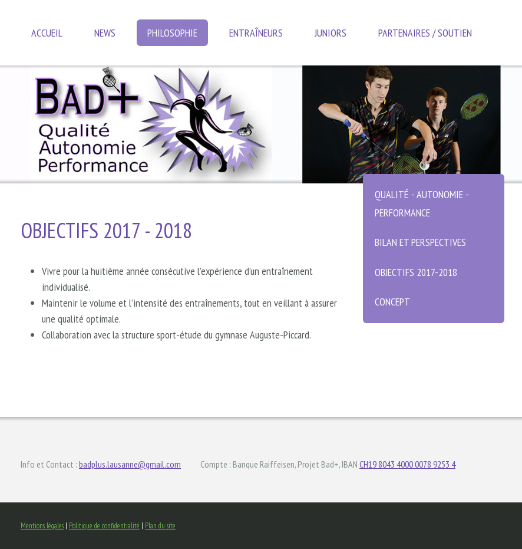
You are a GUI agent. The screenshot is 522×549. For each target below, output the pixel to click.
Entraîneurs (256, 33)
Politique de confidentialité (104, 526)
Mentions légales (42, 526)
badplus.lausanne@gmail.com (130, 464)
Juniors (330, 33)
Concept (392, 301)
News (104, 33)
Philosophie (172, 33)
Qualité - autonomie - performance (422, 203)
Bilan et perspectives (420, 242)
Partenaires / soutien (425, 33)
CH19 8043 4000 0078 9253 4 (407, 464)
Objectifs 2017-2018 (416, 272)
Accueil (46, 33)
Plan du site (160, 526)
